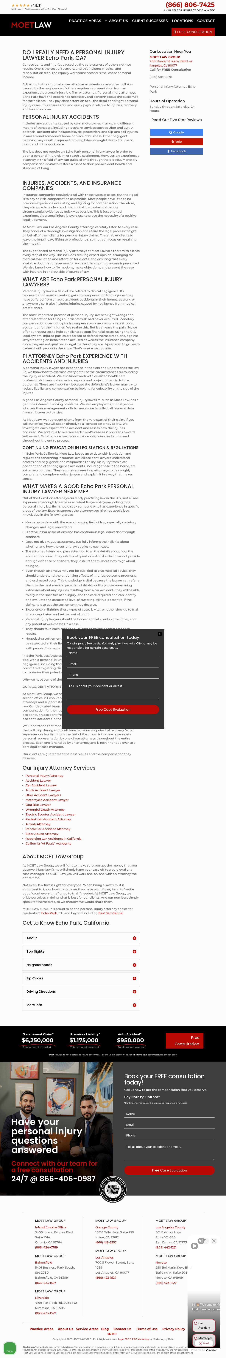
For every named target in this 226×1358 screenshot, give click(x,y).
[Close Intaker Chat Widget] (214, 1239)
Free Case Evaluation (113, 709)
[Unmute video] (160, 1239)
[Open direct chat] (206, 1239)
